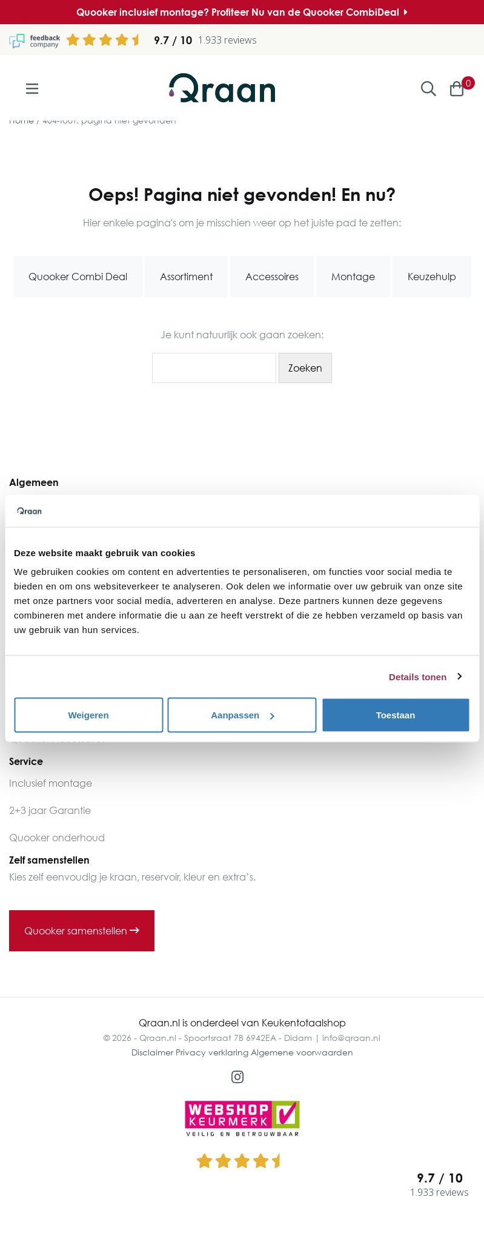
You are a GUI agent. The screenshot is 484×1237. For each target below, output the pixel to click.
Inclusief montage (50, 783)
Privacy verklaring (212, 1052)
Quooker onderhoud (57, 838)
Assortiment (186, 277)
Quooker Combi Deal (77, 277)
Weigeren (88, 715)
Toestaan (396, 715)
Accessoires (272, 277)
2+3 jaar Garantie (50, 810)
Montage (353, 277)
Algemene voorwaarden (302, 1052)
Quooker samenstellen (81, 931)
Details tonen (417, 676)
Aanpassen (242, 715)
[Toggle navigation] (32, 88)
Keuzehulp (432, 277)
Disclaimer (152, 1052)
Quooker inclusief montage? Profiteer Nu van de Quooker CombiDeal (242, 12)
